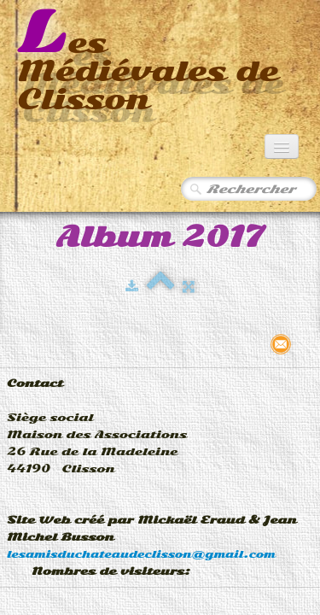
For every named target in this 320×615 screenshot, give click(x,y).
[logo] (160, 62)
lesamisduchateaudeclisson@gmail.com (141, 554)
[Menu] (282, 146)
